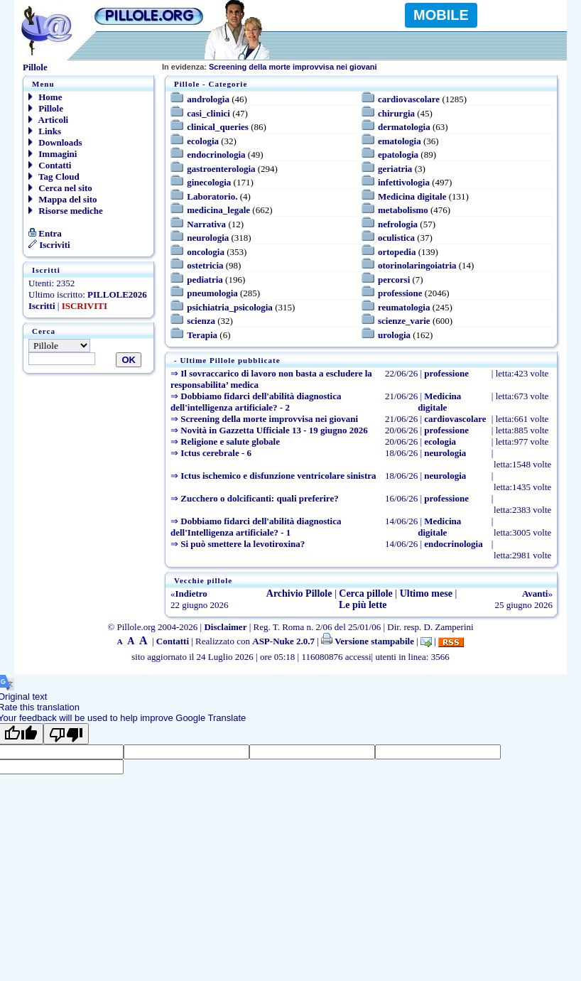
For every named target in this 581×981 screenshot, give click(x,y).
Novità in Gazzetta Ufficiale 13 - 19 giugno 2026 (274, 430)
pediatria (205, 279)
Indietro (191, 593)
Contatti (49, 165)
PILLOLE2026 (117, 294)
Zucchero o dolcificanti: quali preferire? (259, 498)
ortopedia (397, 251)
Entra (45, 233)
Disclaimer (225, 627)
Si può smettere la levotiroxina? (242, 543)
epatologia (398, 154)
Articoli (48, 119)
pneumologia (212, 293)
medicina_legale (218, 210)
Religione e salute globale (230, 441)
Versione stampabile (367, 641)
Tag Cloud (54, 176)
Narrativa (206, 224)
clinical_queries (218, 126)
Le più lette (363, 605)
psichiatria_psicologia (230, 307)
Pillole (45, 108)
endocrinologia (216, 154)
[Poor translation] (66, 733)
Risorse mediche (65, 210)
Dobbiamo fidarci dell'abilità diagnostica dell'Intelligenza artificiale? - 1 (255, 527)
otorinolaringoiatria (417, 265)
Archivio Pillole (299, 593)
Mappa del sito (62, 199)
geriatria (395, 168)
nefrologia (398, 224)
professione (400, 293)
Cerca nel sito (60, 188)
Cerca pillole (366, 593)
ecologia (203, 141)
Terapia (202, 335)
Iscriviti (49, 244)
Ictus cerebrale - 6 (215, 453)
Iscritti (41, 305)
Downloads (55, 142)
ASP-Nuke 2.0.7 (283, 641)
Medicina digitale (412, 196)
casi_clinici (208, 113)
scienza (201, 320)
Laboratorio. (212, 196)
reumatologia (404, 307)
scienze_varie (404, 320)
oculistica (396, 237)
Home (45, 97)
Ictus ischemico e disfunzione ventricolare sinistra (278, 475)
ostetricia (205, 265)
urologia (394, 335)
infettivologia (404, 182)
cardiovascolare (409, 99)
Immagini (52, 153)
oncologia (205, 251)
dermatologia (404, 126)
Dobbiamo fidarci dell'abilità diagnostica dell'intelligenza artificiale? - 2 (255, 402)
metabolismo (403, 210)
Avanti (535, 593)
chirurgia (396, 113)
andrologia (208, 99)
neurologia (208, 237)
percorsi (394, 279)
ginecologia (209, 182)
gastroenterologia (221, 168)
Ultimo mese (426, 593)
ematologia (399, 141)
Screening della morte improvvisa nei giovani (269, 67)
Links (44, 131)
